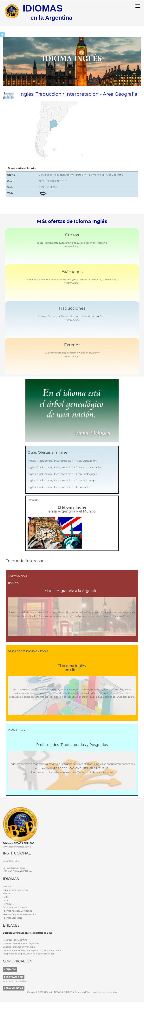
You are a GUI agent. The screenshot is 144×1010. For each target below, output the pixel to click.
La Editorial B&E (11, 860)
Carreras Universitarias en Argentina (21, 943)
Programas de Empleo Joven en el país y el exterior (28, 953)
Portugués (8, 903)
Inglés (6, 896)
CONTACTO (10, 969)
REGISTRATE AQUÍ (13, 977)
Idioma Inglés (72, 61)
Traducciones (71, 308)
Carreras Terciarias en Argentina (19, 946)
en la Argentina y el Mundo (72, 509)
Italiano (6, 900)
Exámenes (71, 271)
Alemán (7, 886)
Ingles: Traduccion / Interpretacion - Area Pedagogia (62, 473)
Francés (7, 893)
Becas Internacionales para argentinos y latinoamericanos (32, 950)
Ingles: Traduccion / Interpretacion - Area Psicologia (62, 480)
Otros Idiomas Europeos (15, 907)
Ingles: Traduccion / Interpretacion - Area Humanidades (65, 467)
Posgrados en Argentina (15, 939)
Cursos (72, 234)
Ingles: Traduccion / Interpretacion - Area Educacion (62, 460)
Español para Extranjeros (15, 889)
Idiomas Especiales (12, 917)
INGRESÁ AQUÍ (72, 246)
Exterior (72, 344)
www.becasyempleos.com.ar (17, 846)
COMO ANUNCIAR (13, 988)
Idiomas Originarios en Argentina (19, 914)
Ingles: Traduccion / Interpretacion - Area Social (59, 487)
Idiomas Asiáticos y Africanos (17, 910)
